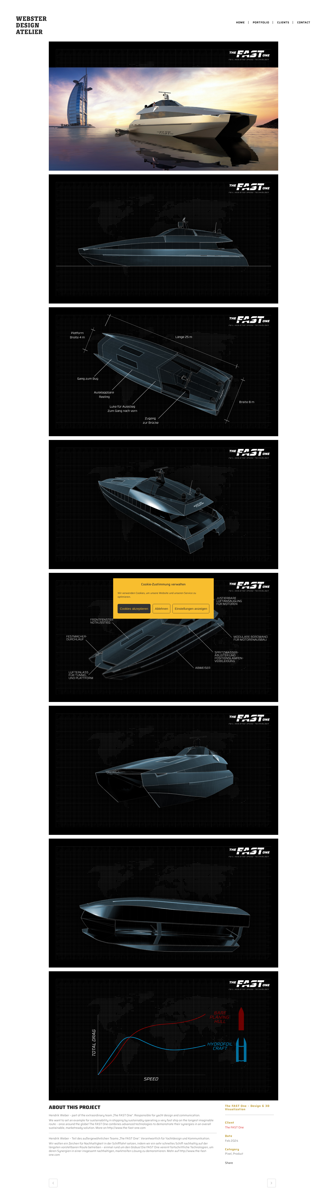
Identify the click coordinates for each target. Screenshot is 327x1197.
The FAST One (234, 1127)
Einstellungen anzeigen (191, 608)
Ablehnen (161, 608)
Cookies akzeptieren (134, 608)
